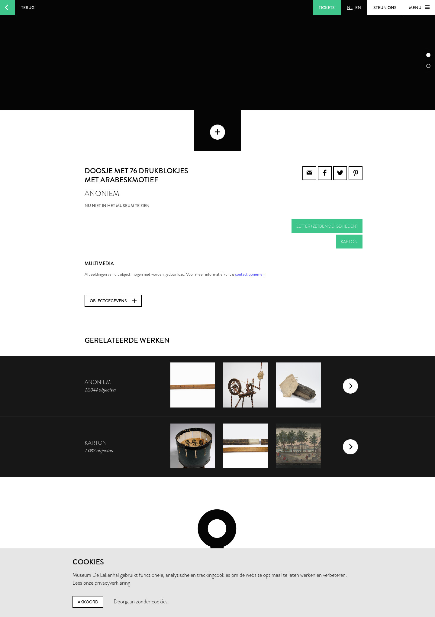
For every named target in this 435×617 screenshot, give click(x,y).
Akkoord (88, 602)
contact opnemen (250, 233)
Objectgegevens (113, 260)
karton (349, 201)
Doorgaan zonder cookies (141, 602)
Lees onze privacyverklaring (101, 583)
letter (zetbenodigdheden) (327, 185)
